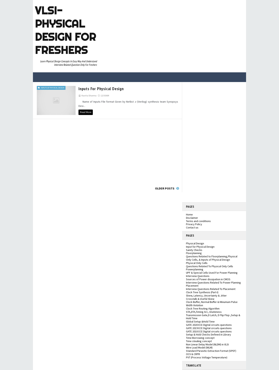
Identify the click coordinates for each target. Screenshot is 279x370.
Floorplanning (194, 253)
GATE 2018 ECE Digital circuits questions (209, 331)
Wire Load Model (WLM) (199, 347)
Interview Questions (197, 276)
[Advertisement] (107, 151)
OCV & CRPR (193, 354)
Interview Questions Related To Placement (210, 289)
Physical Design (195, 243)
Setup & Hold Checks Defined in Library (208, 334)
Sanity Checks (194, 250)
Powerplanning (194, 269)
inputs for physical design (101, 88)
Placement (192, 285)
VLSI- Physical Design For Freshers (65, 30)
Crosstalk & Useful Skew (200, 299)
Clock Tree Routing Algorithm (203, 308)
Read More (85, 112)
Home (189, 214)
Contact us (192, 227)
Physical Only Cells (197, 263)
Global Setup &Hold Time (200, 321)
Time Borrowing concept (200, 338)
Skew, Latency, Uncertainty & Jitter (206, 295)
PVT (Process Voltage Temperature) (206, 357)
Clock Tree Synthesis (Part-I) (202, 292)
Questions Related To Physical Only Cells (209, 266)
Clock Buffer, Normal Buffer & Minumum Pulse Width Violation (212, 303)
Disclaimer (192, 218)
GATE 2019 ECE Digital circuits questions (209, 328)
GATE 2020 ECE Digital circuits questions (209, 325)
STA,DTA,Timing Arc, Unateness (204, 312)
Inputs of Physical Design (52, 87)
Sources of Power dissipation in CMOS (208, 279)
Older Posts (164, 188)
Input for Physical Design (200, 246)
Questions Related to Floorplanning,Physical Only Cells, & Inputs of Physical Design (211, 258)
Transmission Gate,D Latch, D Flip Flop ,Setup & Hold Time (213, 316)
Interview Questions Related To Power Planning (213, 282)
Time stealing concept (199, 341)
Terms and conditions (198, 221)
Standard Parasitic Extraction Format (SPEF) (211, 351)
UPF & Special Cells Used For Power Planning (212, 272)
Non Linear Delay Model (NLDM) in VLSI (207, 344)
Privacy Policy (194, 224)
